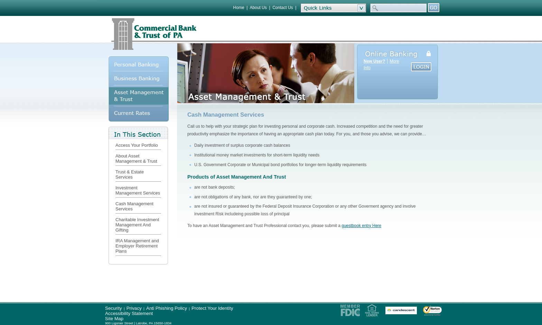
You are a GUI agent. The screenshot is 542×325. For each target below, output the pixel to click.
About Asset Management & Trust (136, 158)
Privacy (134, 308)
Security (113, 308)
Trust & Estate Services (129, 174)
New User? (374, 61)
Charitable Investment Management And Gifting (137, 225)
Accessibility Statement (129, 313)
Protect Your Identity (212, 308)
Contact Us (282, 7)
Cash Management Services (134, 206)
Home (238, 7)
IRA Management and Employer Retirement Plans (137, 246)
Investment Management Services (137, 190)
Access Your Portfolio (136, 145)
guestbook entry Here (361, 225)
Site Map (114, 318)
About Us (258, 7)
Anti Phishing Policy (166, 308)
